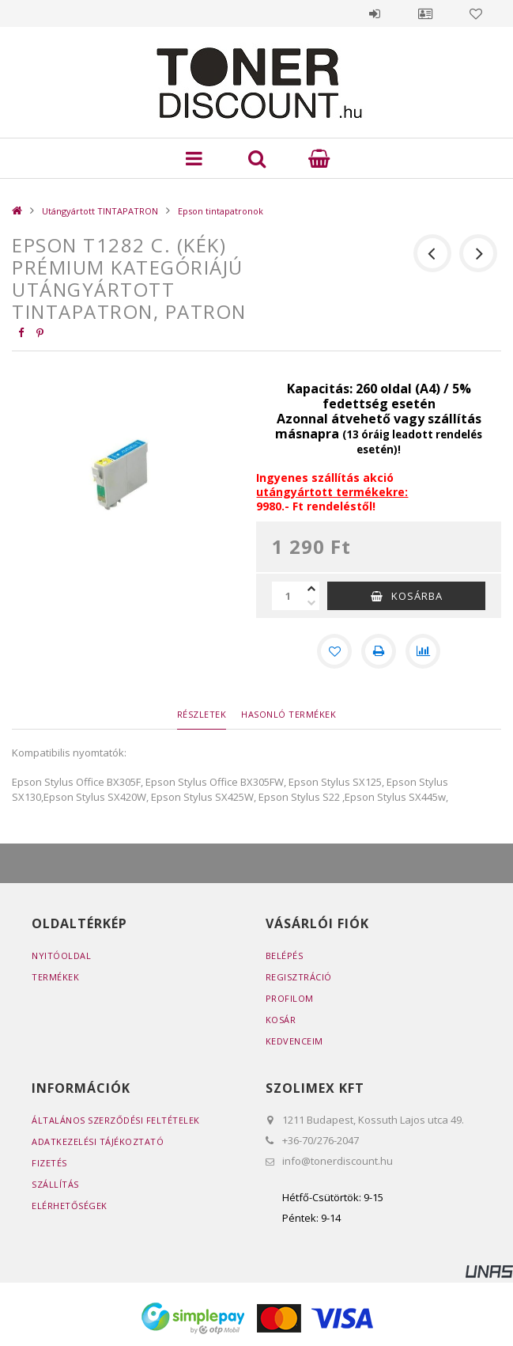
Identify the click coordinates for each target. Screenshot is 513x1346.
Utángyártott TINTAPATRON (100, 211)
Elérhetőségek (70, 1205)
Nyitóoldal (61, 955)
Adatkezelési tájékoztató (98, 1141)
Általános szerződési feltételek (116, 1120)
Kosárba (417, 596)
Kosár (281, 1020)
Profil (425, 13)
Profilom (290, 998)
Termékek (55, 977)
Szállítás (55, 1184)
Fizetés (49, 1163)
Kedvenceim (294, 1041)
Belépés (374, 13)
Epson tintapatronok (220, 211)
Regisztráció (299, 977)
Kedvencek (475, 13)
